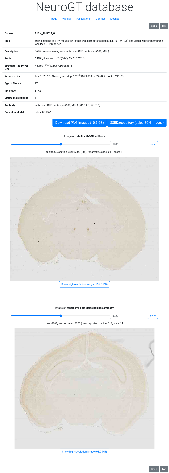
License (114, 18)
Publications (83, 18)
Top (164, 25)
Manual (66, 18)
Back (154, 25)
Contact (100, 18)
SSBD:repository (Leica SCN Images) (137, 123)
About (53, 18)
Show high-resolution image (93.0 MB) (84, 451)
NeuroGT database (85, 7)
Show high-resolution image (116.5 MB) (84, 284)
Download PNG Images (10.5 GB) (79, 123)
